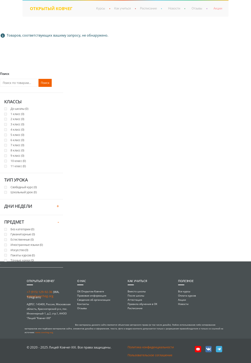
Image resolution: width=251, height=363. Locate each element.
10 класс (18, 161)
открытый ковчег (51, 8)
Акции (218, 8)
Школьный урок (24, 192)
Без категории (22, 229)
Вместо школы (137, 291)
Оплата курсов (187, 295)
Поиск (45, 83)
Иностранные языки (27, 245)
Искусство (19, 250)
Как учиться (122, 8)
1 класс (17, 114)
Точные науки (22, 260)
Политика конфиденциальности (151, 347)
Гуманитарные (23, 234)
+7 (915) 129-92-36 (39, 292)
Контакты (83, 304)
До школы (19, 109)
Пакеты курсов (23, 255)
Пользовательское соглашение (150, 355)
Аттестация (135, 300)
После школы (136, 295)
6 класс (17, 140)
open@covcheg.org (40, 296)
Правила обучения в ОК (142, 304)
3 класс (17, 124)
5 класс (17, 135)
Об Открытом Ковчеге (90, 291)
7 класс (17, 145)
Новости (174, 8)
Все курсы (184, 291)
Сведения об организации (93, 300)
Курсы (100, 8)
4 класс (17, 129)
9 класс (17, 156)
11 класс (18, 166)
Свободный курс (24, 187)
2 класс (17, 119)
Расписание (148, 8)
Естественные (22, 239)
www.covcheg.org (44, 332)
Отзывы (197, 8)
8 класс (17, 150)
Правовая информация (91, 295)
